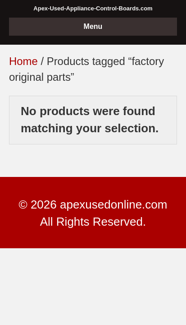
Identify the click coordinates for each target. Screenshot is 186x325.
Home (23, 61)
